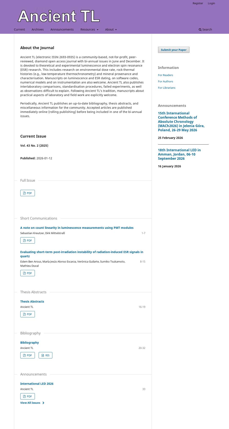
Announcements (62, 29)
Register (198, 3)
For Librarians (166, 88)
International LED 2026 (36, 384)
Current (19, 29)
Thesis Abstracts (32, 301)
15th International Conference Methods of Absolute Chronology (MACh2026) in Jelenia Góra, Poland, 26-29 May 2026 (181, 121)
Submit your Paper (174, 50)
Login (211, 3)
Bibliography (29, 343)
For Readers (165, 75)
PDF (29, 193)
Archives (38, 29)
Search (205, 29)
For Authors (165, 81)
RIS (47, 355)
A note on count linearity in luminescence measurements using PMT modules (77, 228)
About (109, 29)
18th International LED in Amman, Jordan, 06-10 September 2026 (179, 154)
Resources (88, 29)
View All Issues (30, 403)
